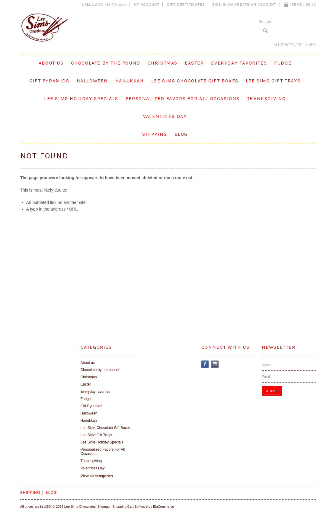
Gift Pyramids (49, 81)
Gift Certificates (186, 4)
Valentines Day (165, 116)
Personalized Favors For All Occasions (183, 98)
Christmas (163, 63)
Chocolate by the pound (105, 63)
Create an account (255, 4)
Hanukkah (129, 81)
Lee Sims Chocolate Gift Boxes (194, 81)
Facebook (205, 364)
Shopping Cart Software (130, 506)
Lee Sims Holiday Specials (81, 98)
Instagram (215, 364)
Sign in (219, 4)
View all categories (97, 476)
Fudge (282, 63)
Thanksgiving (266, 98)
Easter (194, 63)
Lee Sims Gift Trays (273, 81)
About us (51, 63)
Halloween (92, 81)
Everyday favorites (239, 63)
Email (266, 377)
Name (266, 365)
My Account (146, 4)
